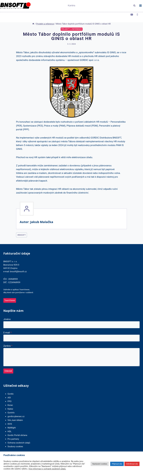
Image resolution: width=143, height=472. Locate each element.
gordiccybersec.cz (16, 411)
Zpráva (7, 340)
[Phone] (137, 14)
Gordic (11, 388)
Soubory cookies (15, 441)
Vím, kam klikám (15, 415)
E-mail (7, 327)
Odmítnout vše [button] (132, 464)
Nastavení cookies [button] (99, 464)
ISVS (10, 418)
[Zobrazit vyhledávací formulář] (134, 5)
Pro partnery (13, 433)
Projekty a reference (71, 24)
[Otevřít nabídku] (140, 5)
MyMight (12, 422)
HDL (10, 426)
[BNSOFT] (23, 5)
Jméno (7, 313)
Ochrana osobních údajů (19, 437)
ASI (9, 392)
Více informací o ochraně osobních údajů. (47, 469)
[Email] (131, 14)
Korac (10, 400)
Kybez (10, 403)
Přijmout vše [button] (117, 464)
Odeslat (8, 365)
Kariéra (71, 5)
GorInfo (11, 407)
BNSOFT (21, 229)
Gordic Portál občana (17, 430)
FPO (9, 396)
